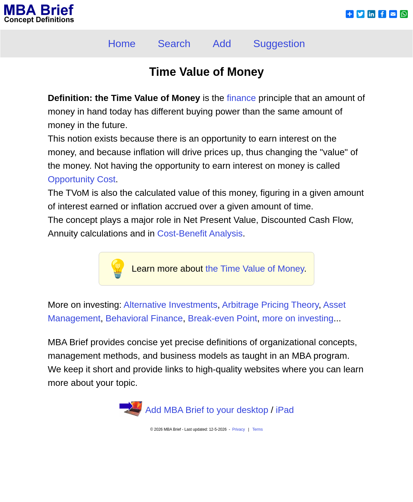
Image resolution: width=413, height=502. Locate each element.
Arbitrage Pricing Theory (270, 305)
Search (174, 43)
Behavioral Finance (144, 318)
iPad (285, 410)
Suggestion (279, 43)
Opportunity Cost (82, 179)
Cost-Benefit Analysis (200, 233)
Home (122, 43)
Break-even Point (222, 318)
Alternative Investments (170, 305)
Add (222, 43)
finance (241, 98)
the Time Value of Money (255, 269)
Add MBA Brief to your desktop (206, 410)
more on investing (298, 318)
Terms (257, 429)
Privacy (238, 429)
